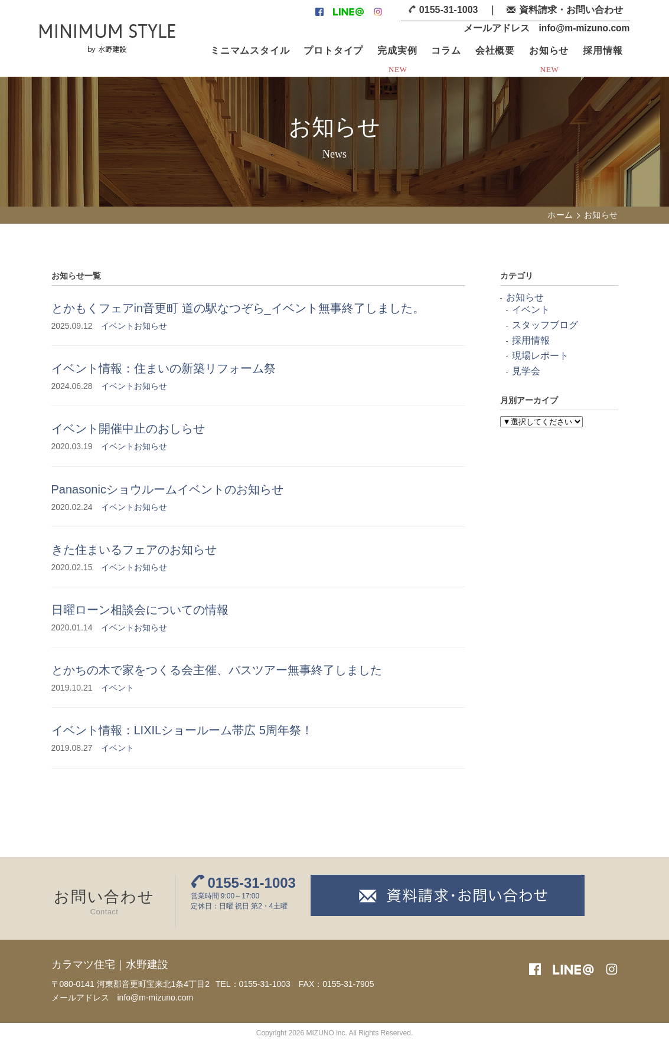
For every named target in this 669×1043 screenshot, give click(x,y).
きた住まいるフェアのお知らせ (134, 549)
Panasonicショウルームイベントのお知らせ (167, 489)
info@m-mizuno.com (583, 28)
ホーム (560, 215)
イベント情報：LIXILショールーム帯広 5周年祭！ (182, 730)
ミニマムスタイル (249, 50)
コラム (446, 50)
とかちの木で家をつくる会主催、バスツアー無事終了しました (216, 669)
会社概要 (495, 50)
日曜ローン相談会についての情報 (140, 609)
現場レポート (540, 356)
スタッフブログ (545, 325)
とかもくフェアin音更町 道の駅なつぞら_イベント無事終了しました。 (238, 308)
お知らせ (549, 50)
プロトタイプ (333, 50)
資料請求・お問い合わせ (571, 10)
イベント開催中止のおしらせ (128, 428)
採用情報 (602, 50)
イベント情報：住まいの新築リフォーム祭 (163, 368)
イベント (117, 326)
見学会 (526, 371)
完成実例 (397, 50)
